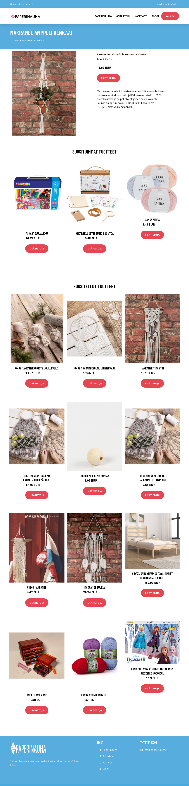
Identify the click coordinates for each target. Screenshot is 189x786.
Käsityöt (141, 16)
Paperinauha (110, 750)
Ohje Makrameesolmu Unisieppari (94, 368)
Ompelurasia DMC (36, 695)
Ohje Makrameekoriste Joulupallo (36, 368)
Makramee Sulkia (94, 587)
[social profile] (33, 4)
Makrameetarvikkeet (134, 54)
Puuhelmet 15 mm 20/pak (94, 476)
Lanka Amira (152, 219)
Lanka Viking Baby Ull (94, 695)
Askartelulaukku (37, 233)
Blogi (155, 16)
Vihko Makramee (36, 587)
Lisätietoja (108, 77)
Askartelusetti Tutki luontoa (95, 233)
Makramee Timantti (152, 368)
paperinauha (103, 16)
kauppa (170, 16)
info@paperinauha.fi (167, 4)
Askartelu (123, 16)
